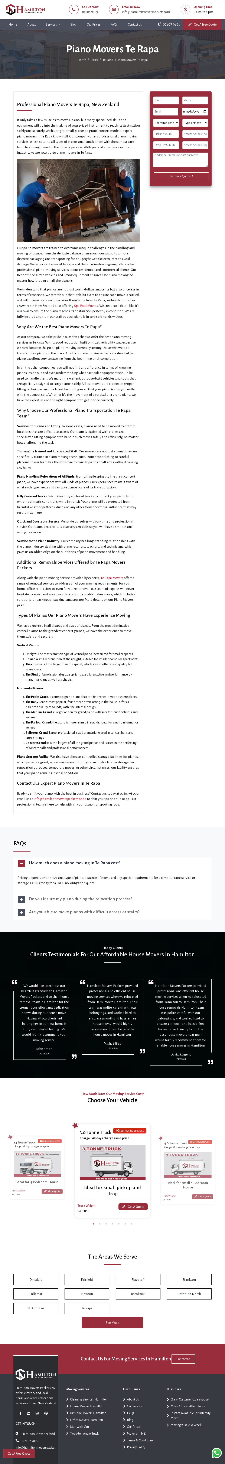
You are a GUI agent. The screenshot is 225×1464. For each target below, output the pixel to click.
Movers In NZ (134, 1440)
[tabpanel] (112, 1169)
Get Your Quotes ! (181, 176)
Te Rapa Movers (112, 578)
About (31, 24)
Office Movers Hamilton (84, 1426)
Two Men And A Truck (82, 1440)
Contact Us (135, 24)
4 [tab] (112, 1228)
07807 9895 (90, 12)
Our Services (133, 1413)
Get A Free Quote (202, 24)
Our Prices (93, 24)
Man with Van (77, 1433)
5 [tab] (119, 1228)
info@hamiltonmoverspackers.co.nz (146, 12)
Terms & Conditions (138, 1447)
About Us (131, 1406)
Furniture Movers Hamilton (86, 1420)
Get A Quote (52, 1190)
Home (14, 23)
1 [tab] (93, 1228)
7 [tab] (132, 1228)
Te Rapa (107, 60)
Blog (73, 24)
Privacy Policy (134, 1454)
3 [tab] (106, 1228)
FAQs (114, 24)
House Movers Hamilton (84, 1413)
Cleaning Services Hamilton (87, 1406)
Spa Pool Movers (86, 306)
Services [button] (52, 24)
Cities (94, 60)
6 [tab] (125, 1228)
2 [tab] (100, 1228)
